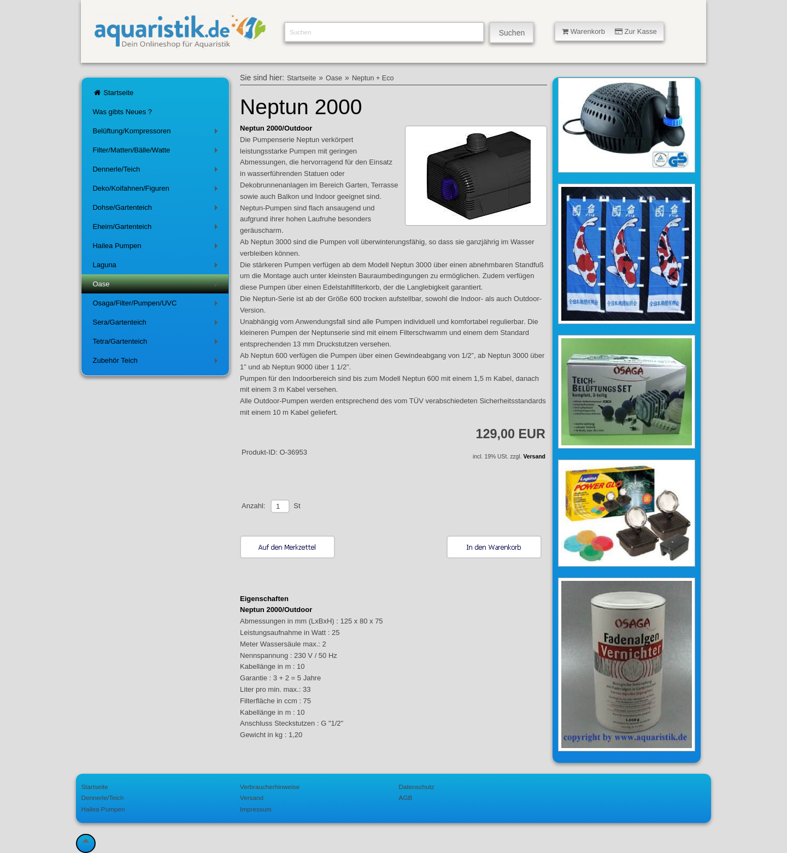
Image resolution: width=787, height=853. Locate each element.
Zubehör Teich (156, 362)
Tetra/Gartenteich (156, 343)
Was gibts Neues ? (122, 112)
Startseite (112, 93)
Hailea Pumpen (156, 248)
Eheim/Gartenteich (156, 228)
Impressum (256, 809)
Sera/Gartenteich (156, 324)
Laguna (156, 267)
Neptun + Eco (373, 78)
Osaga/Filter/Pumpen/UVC (156, 305)
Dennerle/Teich (156, 171)
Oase (156, 286)
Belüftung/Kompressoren (156, 133)
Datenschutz (416, 786)
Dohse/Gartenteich (156, 209)
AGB (406, 797)
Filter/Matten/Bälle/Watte (156, 152)
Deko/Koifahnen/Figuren (156, 190)
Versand (534, 457)
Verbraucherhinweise (269, 786)
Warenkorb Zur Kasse (609, 31)
